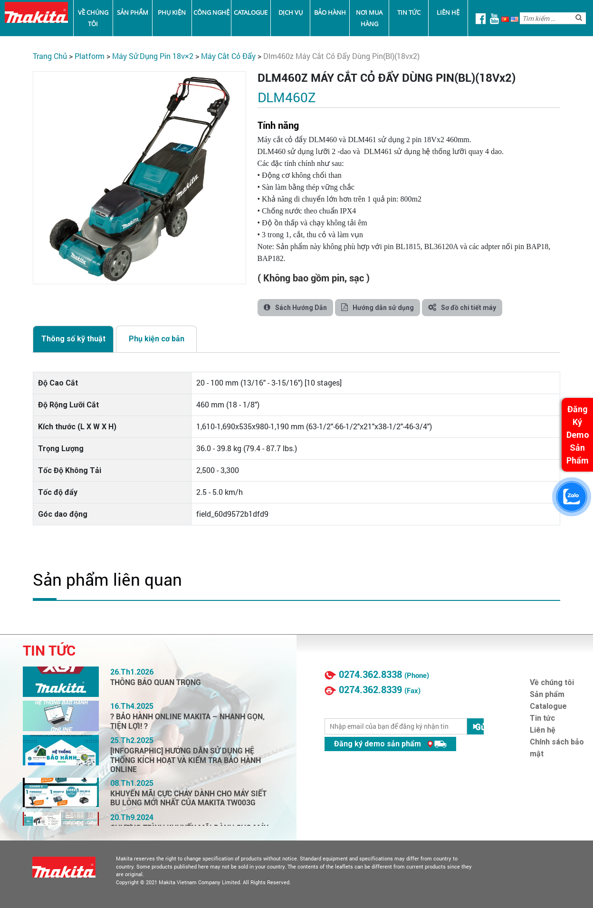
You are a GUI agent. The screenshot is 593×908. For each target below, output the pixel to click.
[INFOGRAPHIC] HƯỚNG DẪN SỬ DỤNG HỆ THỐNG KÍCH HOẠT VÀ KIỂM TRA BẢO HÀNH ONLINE (185, 759)
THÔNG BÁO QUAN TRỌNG (155, 682)
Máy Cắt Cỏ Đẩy (228, 56)
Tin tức (409, 12)
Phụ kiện (172, 12)
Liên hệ (448, 12)
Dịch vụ (290, 12)
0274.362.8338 (370, 674)
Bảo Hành (330, 12)
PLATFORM (90, 56)
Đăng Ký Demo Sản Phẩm (577, 434)
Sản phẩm (132, 12)
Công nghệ (211, 12)
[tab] (73, 339)
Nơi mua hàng (369, 18)
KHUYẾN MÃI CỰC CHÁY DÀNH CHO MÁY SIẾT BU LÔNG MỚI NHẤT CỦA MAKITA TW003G (188, 798)
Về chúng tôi (93, 18)
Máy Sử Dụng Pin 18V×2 (152, 56)
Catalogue (251, 12)
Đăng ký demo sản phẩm (390, 743)
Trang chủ (50, 56)
